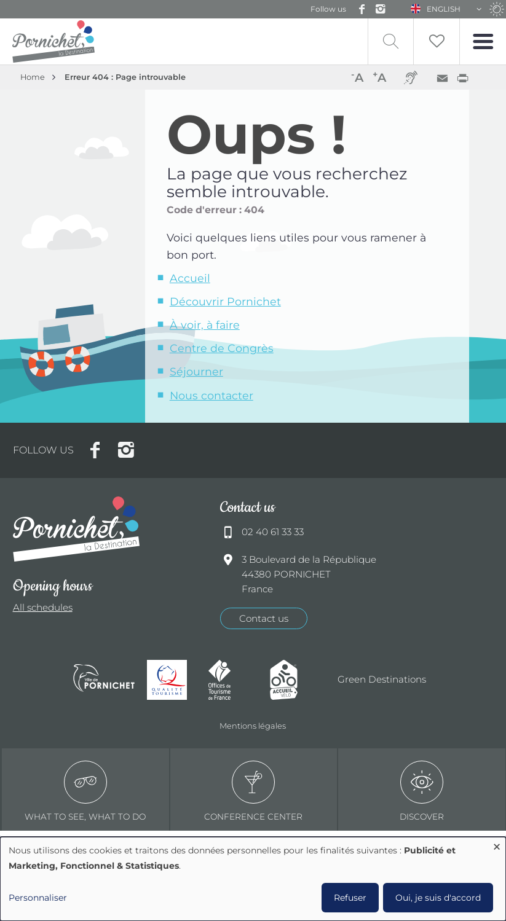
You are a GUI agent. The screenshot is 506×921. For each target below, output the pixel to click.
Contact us (263, 618)
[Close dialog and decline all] (497, 844)
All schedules (43, 607)
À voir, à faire (205, 324)
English (444, 9)
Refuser (350, 897)
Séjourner (196, 371)
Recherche (390, 41)
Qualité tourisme (171, 680)
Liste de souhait (436, 41)
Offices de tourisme (233, 680)
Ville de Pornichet (104, 679)
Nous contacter (211, 395)
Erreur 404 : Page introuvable (125, 77)
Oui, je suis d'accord (438, 897)
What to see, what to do (85, 791)
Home (32, 77)
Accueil (190, 278)
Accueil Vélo (294, 680)
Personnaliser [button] (38, 897)
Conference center (253, 791)
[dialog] (253, 879)
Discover (422, 791)
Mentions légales (252, 726)
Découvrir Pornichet (225, 301)
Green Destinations (382, 679)
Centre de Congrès (222, 348)
